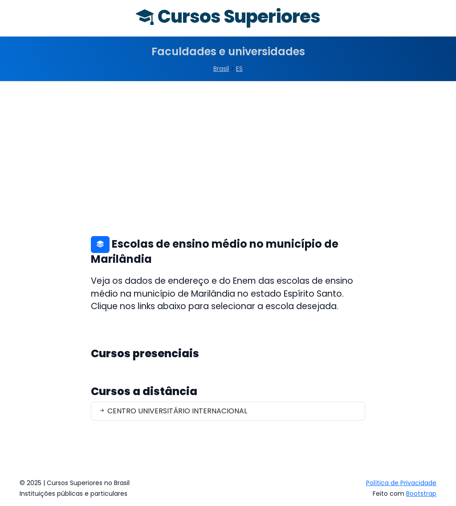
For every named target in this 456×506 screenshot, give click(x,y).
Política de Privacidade (401, 482)
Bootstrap (421, 493)
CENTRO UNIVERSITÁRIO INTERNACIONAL (172, 411)
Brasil (221, 68)
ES (239, 68)
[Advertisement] (228, 148)
